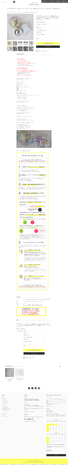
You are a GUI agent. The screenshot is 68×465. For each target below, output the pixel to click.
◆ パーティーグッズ (41, 8)
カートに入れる (34, 352)
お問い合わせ (4, 405)
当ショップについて (5, 399)
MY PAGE (45, 1)
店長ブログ (4, 414)
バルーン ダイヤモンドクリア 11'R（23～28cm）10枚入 (19, 378)
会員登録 (58, 1)
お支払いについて (29, 420)
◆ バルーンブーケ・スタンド (23, 8)
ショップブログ (5, 412)
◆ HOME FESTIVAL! (56, 8)
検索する (14, 2)
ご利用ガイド (4, 398)
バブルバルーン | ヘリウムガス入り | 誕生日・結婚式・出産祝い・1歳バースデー (27, 12)
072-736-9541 (50, 410)
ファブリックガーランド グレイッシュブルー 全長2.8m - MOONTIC (9, 378)
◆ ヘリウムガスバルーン (12, 8)
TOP (7, 12)
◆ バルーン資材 (33, 8)
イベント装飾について (6, 401)
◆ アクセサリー (49, 8)
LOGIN (51, 1)
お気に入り (39, 48)
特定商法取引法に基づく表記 (7, 408)
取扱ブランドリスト (5, 402)
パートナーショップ (5, 415)
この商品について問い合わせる (42, 50)
